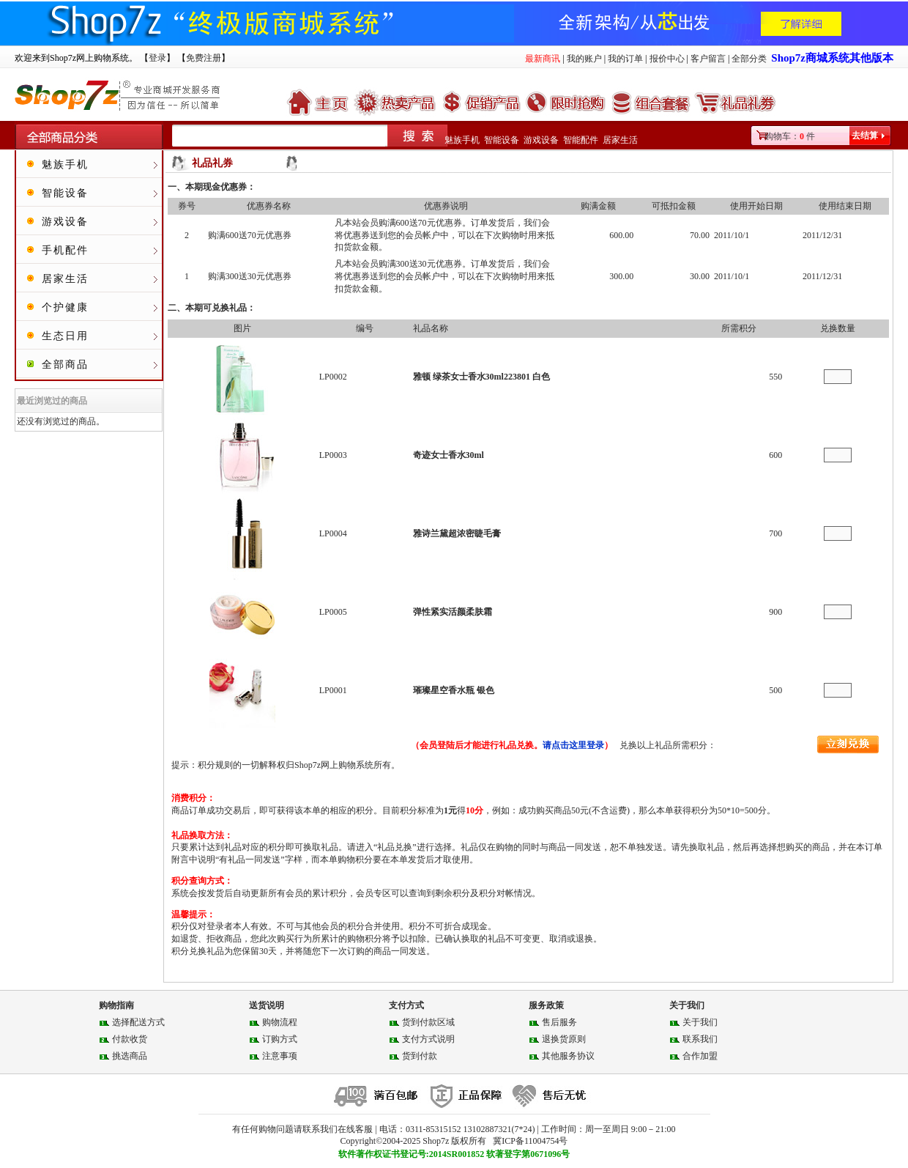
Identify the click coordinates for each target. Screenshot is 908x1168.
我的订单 (625, 58)
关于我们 (700, 1022)
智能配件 (580, 140)
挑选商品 (129, 1056)
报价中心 (667, 58)
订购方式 (279, 1039)
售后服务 (559, 1022)
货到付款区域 (428, 1022)
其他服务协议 (568, 1056)
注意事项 (279, 1056)
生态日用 (65, 335)
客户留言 (708, 58)
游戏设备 (541, 140)
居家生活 (620, 140)
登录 (157, 58)
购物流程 (279, 1022)
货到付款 (419, 1056)
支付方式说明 (428, 1039)
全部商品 (65, 364)
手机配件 (65, 250)
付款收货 (129, 1039)
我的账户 (584, 58)
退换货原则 (564, 1039)
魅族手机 (462, 140)
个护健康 (65, 307)
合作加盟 (700, 1056)
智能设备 (501, 140)
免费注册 (203, 58)
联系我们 (700, 1039)
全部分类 (749, 58)
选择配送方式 (138, 1022)
